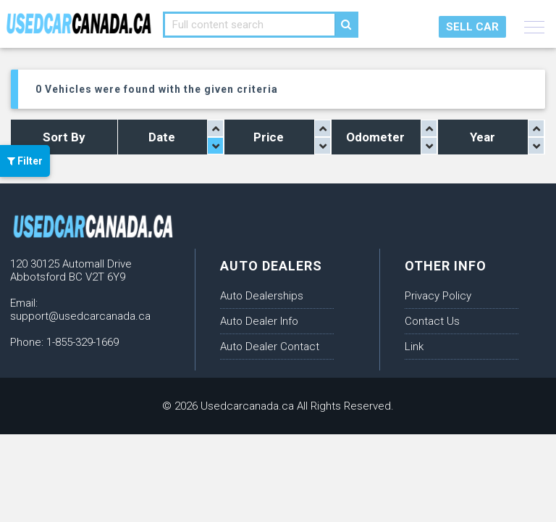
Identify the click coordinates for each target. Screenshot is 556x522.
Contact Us (432, 321)
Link (414, 346)
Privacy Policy (438, 295)
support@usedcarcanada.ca (80, 316)
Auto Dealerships (261, 295)
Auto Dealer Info (259, 321)
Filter (25, 161)
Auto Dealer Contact (269, 346)
